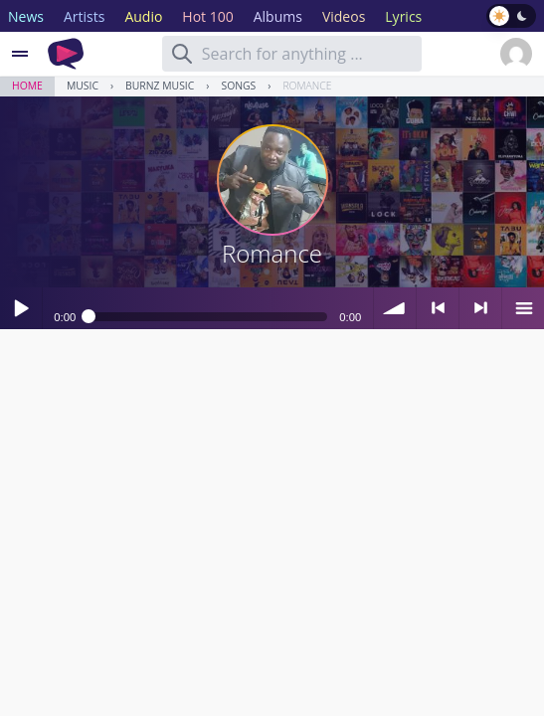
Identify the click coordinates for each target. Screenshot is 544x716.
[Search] (182, 54)
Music (82, 85)
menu (523, 308)
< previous (437, 308)
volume (395, 308)
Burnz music (159, 85)
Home (27, 85)
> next (480, 308)
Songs (238, 85)
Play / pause (21, 308)
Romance (306, 85)
